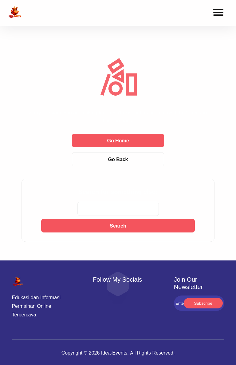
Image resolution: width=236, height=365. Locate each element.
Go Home (118, 140)
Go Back (118, 159)
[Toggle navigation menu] (218, 13)
